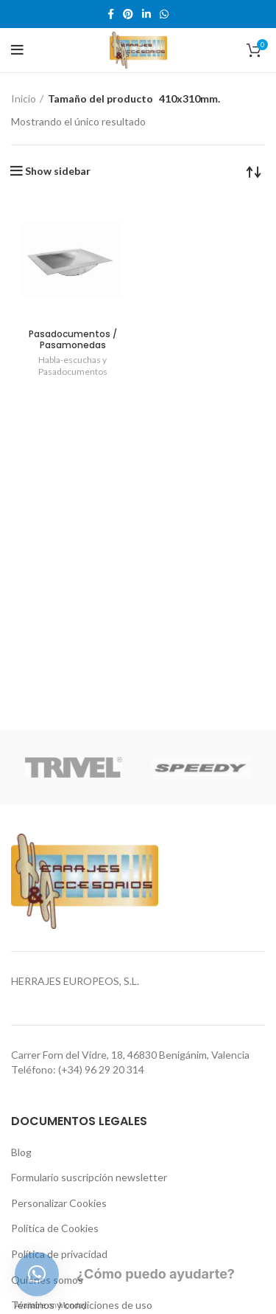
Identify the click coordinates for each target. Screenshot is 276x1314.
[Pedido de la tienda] (254, 171)
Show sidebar (58, 171)
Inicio (23, 98)
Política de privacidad (59, 1254)
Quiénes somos (47, 1279)
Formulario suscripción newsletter (89, 1177)
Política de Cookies (55, 1228)
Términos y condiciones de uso (81, 1305)
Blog (21, 1152)
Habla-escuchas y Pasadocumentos (72, 365)
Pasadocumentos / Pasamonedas (73, 339)
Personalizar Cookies (59, 1203)
